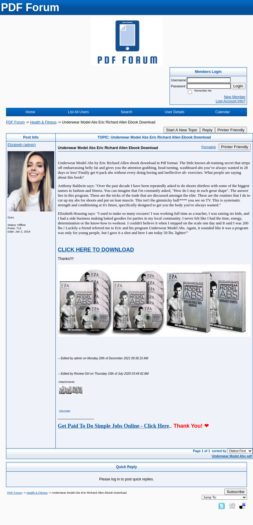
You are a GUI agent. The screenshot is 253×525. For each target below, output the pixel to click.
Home (30, 112)
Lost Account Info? (230, 101)
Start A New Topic (181, 130)
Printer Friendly (231, 130)
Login (238, 86)
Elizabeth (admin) (22, 145)
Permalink (208, 147)
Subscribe (236, 491)
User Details (174, 112)
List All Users (78, 112)
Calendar (222, 112)
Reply (207, 130)
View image (64, 410)
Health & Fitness (43, 122)
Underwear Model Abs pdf (232, 456)
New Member (234, 97)
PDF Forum (15, 122)
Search (126, 112)
